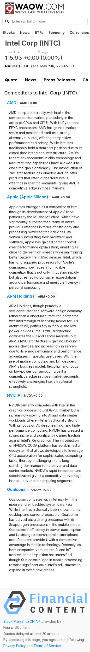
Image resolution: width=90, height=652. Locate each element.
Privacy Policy (14, 646)
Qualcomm (17, 489)
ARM (46, 296)
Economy (56, 32)
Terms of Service (47, 646)
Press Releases (59, 79)
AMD (11, 102)
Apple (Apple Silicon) (27, 196)
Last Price (13, 52)
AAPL (61, 197)
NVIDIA (13, 395)
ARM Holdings (20, 296)
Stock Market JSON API (22, 621)
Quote (11, 79)
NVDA (33, 395)
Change (43, 52)
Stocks (9, 32)
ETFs (39, 32)
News (25, 32)
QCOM (41, 490)
